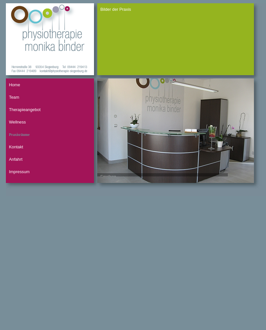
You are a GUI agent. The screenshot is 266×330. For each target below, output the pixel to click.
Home (14, 84)
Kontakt (16, 146)
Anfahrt (16, 159)
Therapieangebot (25, 109)
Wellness (17, 122)
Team (14, 97)
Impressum (19, 171)
